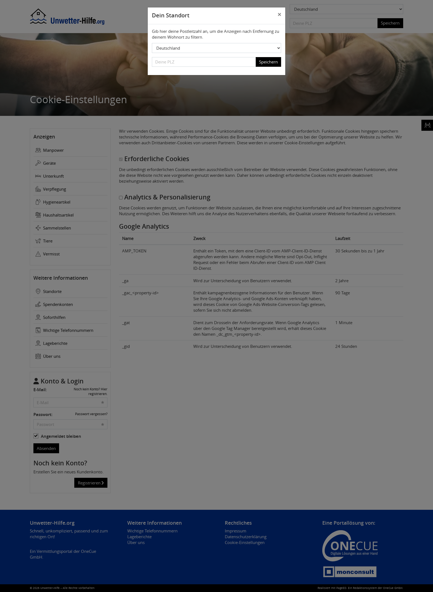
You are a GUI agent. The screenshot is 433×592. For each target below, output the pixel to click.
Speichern (268, 62)
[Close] (279, 14)
